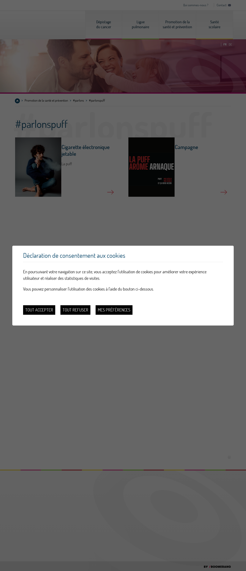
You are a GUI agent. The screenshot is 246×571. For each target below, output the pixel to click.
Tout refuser (75, 310)
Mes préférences (114, 310)
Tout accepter (39, 310)
